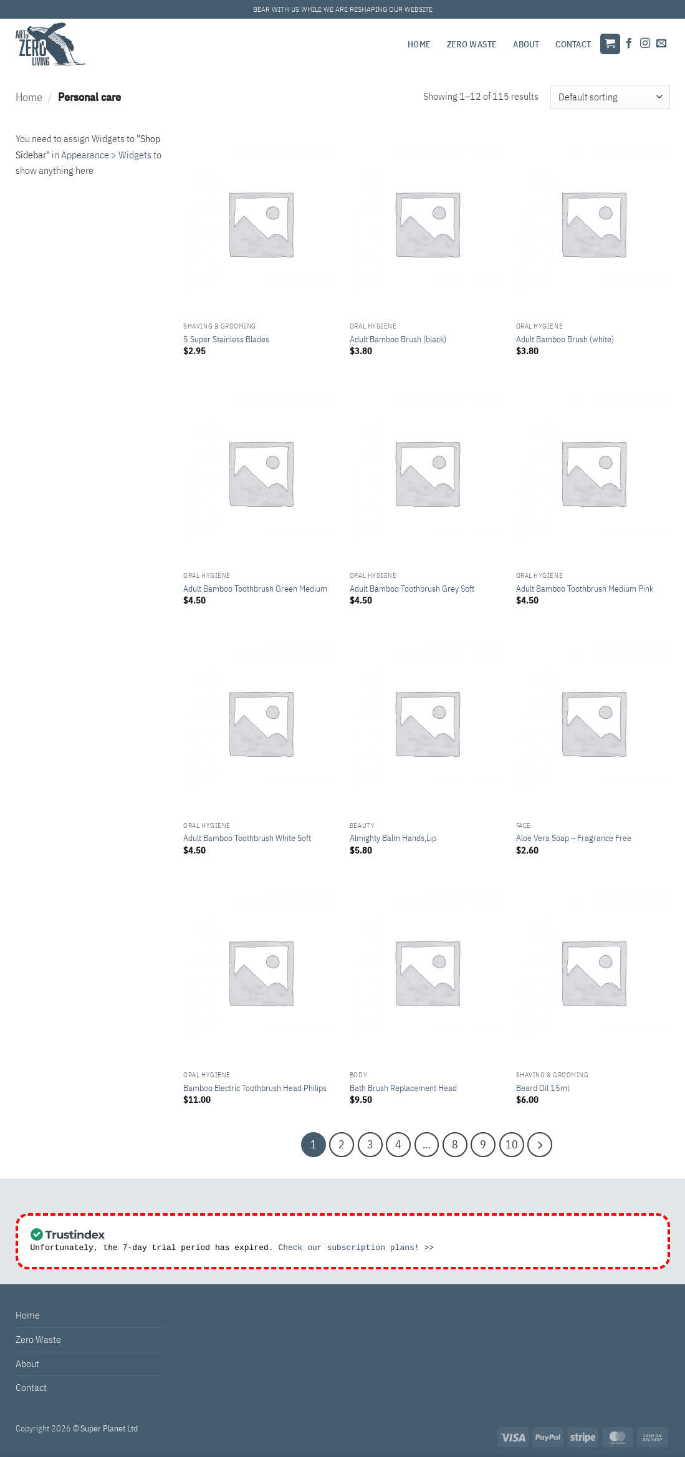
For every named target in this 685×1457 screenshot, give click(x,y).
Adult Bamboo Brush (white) (565, 339)
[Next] (524, 1142)
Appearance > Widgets (106, 154)
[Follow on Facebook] (629, 43)
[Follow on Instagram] (645, 43)
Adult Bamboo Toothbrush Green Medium (255, 588)
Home (419, 44)
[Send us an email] (661, 43)
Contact (573, 44)
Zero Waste (472, 44)
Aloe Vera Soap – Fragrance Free (573, 838)
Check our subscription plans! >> (356, 1244)
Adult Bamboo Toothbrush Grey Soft (412, 588)
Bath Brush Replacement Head (403, 1088)
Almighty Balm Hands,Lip (393, 838)
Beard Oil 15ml (542, 1088)
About (526, 44)
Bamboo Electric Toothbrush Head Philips (255, 1088)
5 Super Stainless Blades (226, 339)
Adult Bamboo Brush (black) (398, 339)
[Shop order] (609, 97)
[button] (610, 44)
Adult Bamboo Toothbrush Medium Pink (584, 588)
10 (500, 1142)
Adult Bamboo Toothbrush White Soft (247, 838)
